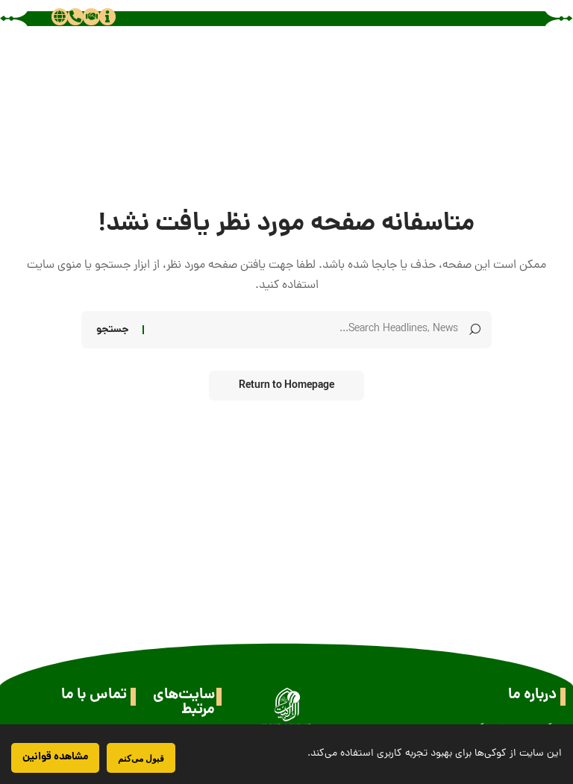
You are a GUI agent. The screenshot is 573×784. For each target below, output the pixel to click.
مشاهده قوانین (55, 757)
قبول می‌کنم (141, 758)
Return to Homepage (286, 385)
